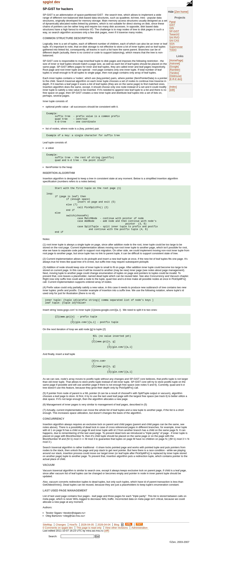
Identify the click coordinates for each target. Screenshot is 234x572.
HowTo (73, 548)
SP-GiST (174, 31)
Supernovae (176, 47)
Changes (61, 548)
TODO (172, 50)
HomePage (176, 60)
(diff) (106, 554)
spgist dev (51, 2)
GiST (172, 25)
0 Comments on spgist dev (58, 551)
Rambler (174, 69)
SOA (172, 43)
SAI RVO (174, 37)
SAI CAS (174, 40)
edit (172, 90)
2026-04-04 (103, 548)
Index (173, 86)
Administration (139, 551)
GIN (171, 28)
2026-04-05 (87, 548)
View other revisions (116, 551)
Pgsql (172, 22)
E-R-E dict (175, 79)
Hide (171, 11)
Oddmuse (175, 76)
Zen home (181, 11)
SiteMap (47, 548)
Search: (52, 559)
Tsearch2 (174, 34)
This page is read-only (88, 551)
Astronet (174, 63)
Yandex (174, 73)
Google (174, 66)
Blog (116, 548)
